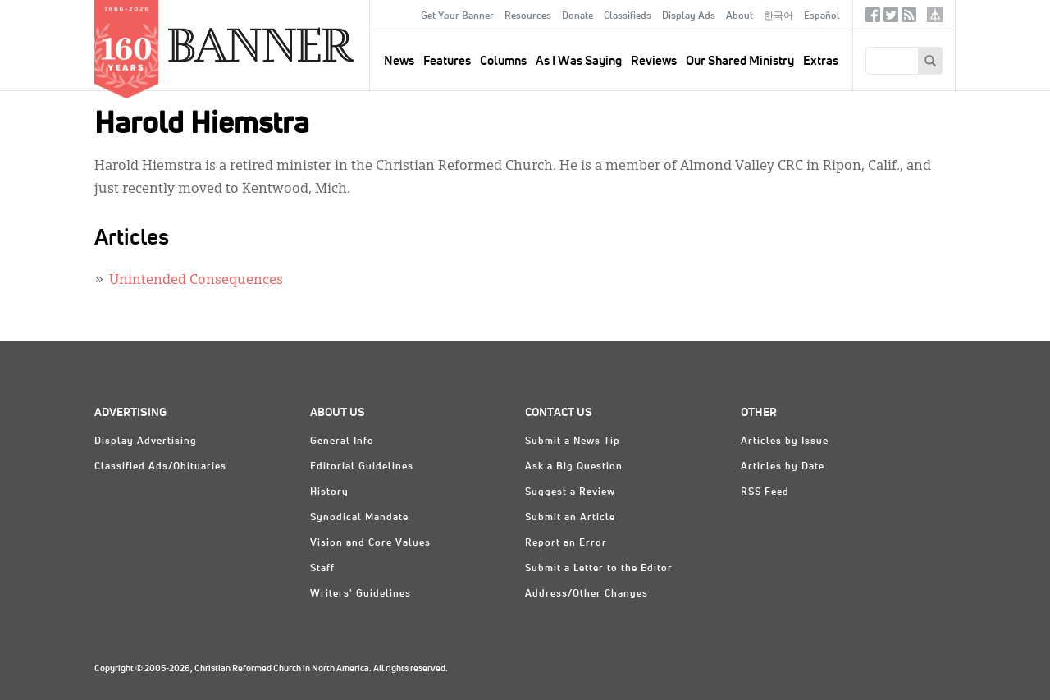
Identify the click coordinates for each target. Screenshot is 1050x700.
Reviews (654, 61)
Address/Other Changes (586, 594)
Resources (527, 16)
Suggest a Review (570, 492)
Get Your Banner (457, 16)
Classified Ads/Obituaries (160, 467)
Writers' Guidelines (360, 594)
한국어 (778, 16)
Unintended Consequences (196, 280)
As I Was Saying (579, 61)
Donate (577, 16)
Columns (503, 61)
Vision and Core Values (370, 543)
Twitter (890, 18)
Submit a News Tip (572, 441)
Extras (820, 61)
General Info (342, 441)
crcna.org (935, 14)
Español (822, 16)
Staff (322, 569)
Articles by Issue (785, 441)
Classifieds (627, 16)
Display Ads (688, 16)
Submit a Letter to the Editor (599, 569)
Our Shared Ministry (740, 61)
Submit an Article (570, 518)
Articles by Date (782, 467)
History (329, 492)
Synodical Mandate (359, 518)
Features (447, 61)
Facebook (872, 18)
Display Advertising (145, 441)
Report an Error (566, 543)
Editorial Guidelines (361, 467)
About (739, 16)
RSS (909, 18)
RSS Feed (765, 492)
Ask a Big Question (574, 467)
